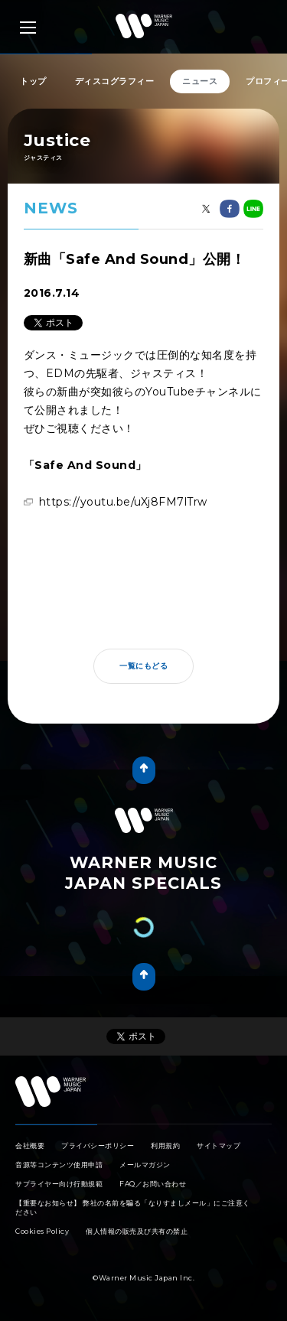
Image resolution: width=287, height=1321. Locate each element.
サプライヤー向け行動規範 (59, 1183)
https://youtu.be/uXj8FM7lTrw (123, 502)
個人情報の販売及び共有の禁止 (137, 1231)
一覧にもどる (143, 666)
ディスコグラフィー (115, 81)
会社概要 (29, 1145)
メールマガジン (145, 1164)
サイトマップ (218, 1145)
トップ (33, 81)
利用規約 (165, 1145)
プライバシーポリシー (97, 1145)
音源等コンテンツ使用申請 (59, 1164)
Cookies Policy (42, 1231)
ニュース (199, 81)
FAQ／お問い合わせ (152, 1183)
